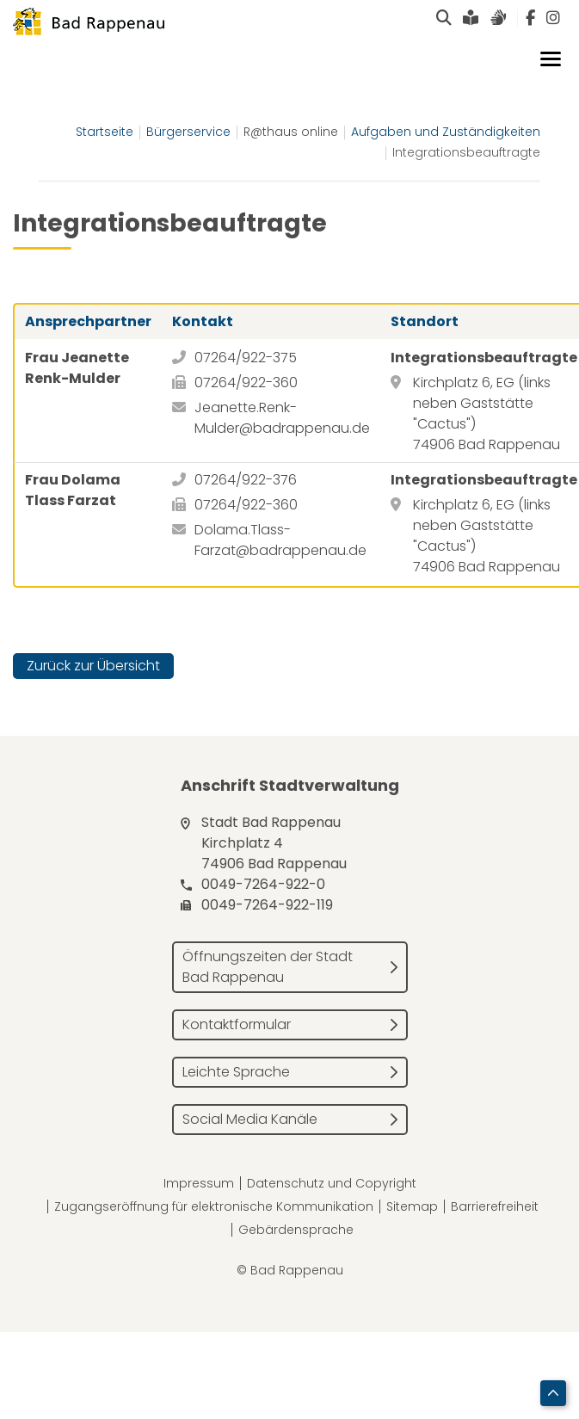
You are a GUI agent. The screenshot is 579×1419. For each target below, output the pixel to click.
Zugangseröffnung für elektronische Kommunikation (213, 1206)
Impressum (198, 1183)
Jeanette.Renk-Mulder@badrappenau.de (282, 418)
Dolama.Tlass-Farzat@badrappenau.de (280, 540)
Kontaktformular (236, 1024)
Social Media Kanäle (249, 1119)
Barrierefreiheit (495, 1206)
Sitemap (412, 1206)
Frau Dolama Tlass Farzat (72, 490)
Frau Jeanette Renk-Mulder (77, 368)
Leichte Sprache (236, 1072)
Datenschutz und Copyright (331, 1183)
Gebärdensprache (296, 1229)
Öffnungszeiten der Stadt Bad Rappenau (267, 967)
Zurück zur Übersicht (93, 666)
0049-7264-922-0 (263, 884)
